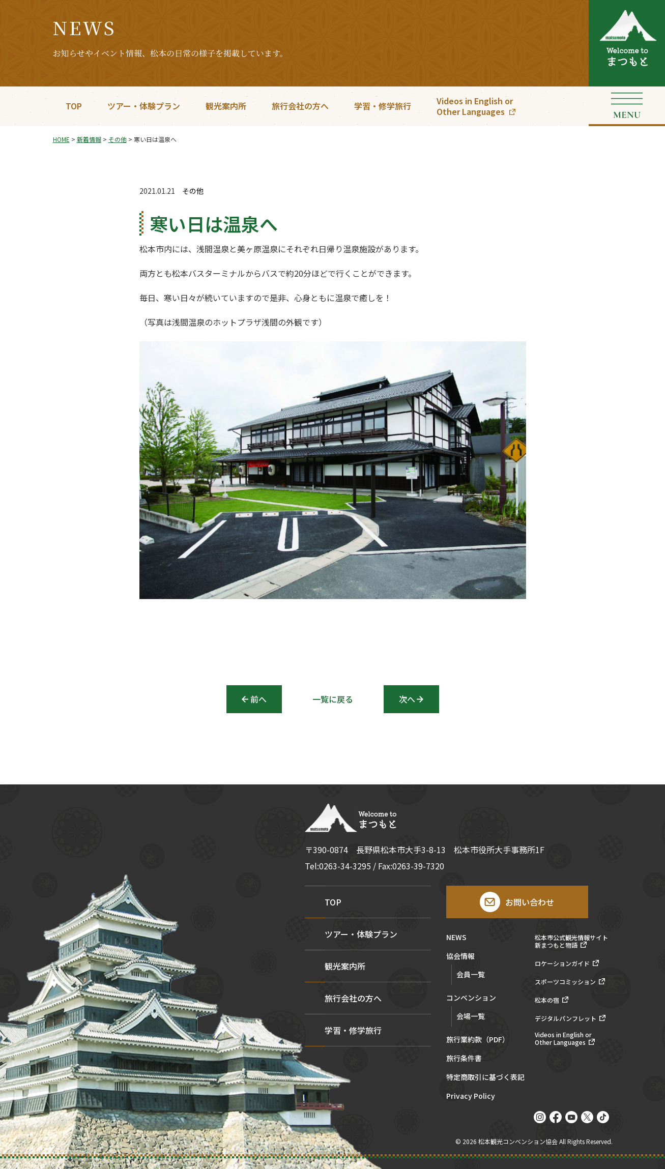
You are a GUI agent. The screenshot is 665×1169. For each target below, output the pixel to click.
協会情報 (460, 956)
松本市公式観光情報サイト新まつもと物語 (571, 941)
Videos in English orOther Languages (475, 106)
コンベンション (471, 998)
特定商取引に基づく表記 (485, 1077)
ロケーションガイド (562, 963)
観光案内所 (226, 106)
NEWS (456, 937)
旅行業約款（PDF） (477, 1040)
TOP (74, 106)
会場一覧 (470, 1016)
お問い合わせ (529, 902)
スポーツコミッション (565, 982)
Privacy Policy (470, 1096)
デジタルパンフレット (565, 1018)
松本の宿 (547, 1000)
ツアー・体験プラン (143, 106)
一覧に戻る (332, 699)
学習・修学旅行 (382, 106)
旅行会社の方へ (300, 106)
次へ (407, 699)
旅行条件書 (464, 1059)
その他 (193, 191)
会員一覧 (470, 974)
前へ (258, 699)
